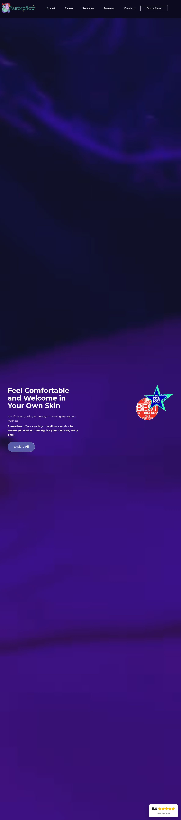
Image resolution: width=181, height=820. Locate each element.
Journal (109, 8)
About (50, 8)
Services (88, 8)
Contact (130, 8)
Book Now (154, 8)
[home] (18, 8)
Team (69, 8)
